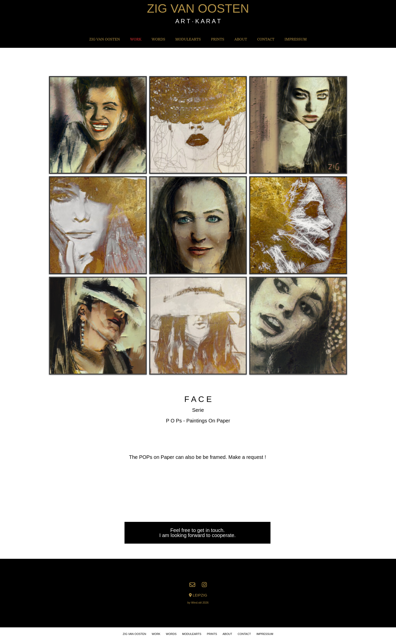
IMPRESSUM (296, 39)
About (240, 39)
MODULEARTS (188, 39)
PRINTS (217, 39)
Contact (265, 39)
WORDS (158, 39)
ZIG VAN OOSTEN (198, 9)
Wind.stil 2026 (200, 602)
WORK (135, 39)
